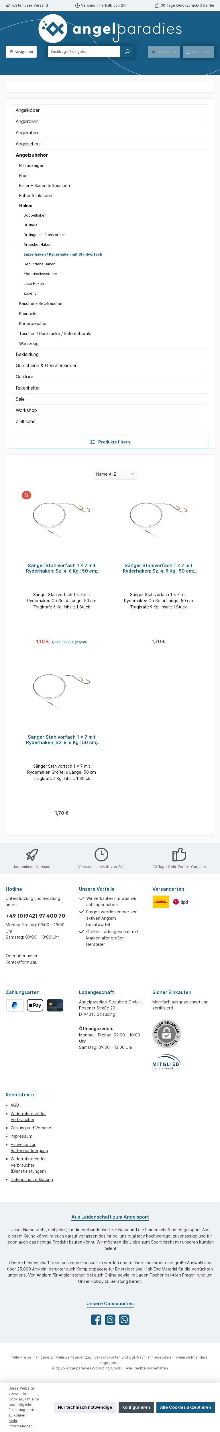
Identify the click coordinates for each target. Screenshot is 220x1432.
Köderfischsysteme (40, 274)
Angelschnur (28, 144)
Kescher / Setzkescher (41, 303)
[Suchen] (126, 51)
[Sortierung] (115, 474)
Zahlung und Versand (31, 1127)
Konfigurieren (136, 1407)
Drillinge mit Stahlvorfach (44, 235)
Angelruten (27, 132)
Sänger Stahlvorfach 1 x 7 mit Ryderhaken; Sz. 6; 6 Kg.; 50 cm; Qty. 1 (61, 740)
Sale (20, 399)
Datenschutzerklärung (32, 1179)
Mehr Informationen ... (22, 1423)
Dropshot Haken (37, 244)
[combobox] (84, 51)
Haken (25, 205)
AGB (15, 1105)
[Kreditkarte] (54, 1005)
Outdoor (24, 377)
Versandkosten (107, 1357)
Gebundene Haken (39, 264)
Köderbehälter (33, 323)
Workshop (26, 410)
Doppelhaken (34, 215)
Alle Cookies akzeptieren (185, 1407)
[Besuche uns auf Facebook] (96, 1319)
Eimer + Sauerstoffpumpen (44, 185)
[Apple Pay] (35, 1005)
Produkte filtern (110, 441)
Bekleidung (27, 354)
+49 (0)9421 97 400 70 (35, 916)
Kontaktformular (21, 962)
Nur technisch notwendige (85, 1407)
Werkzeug (29, 343)
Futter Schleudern (36, 195)
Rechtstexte (20, 1095)
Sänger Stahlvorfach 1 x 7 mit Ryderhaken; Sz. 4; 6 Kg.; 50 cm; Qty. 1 (61, 568)
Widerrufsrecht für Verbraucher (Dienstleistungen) (28, 1165)
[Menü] (21, 52)
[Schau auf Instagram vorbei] (110, 1319)
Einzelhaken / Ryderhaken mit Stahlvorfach (62, 254)
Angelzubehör (32, 155)
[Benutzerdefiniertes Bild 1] (160, 901)
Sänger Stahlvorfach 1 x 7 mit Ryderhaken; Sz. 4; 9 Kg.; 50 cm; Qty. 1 (158, 568)
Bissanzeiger (31, 165)
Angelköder (28, 110)
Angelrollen (27, 121)
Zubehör (30, 293)
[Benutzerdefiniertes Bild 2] (180, 901)
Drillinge (30, 225)
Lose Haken (33, 283)
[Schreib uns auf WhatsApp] (124, 1319)
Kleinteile (28, 313)
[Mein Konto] (164, 52)
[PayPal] (15, 1005)
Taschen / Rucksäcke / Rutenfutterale (55, 333)
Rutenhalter (28, 388)
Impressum (21, 1136)
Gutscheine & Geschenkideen (47, 365)
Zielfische (26, 421)
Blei (22, 175)
